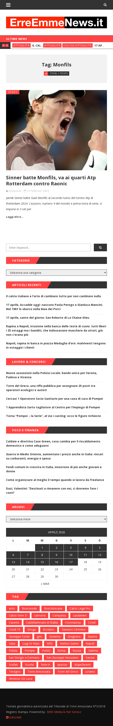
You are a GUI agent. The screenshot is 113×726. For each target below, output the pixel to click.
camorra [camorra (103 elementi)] (39, 615)
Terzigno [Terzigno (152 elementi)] (14, 671)
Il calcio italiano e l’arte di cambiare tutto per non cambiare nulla (53, 296)
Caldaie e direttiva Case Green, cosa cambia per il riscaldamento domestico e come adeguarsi (53, 443)
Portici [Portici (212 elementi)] (46, 650)
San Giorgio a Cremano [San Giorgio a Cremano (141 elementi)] (24, 657)
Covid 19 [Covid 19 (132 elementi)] (14, 629)
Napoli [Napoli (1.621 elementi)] (90, 643)
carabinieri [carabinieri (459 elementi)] (79, 615)
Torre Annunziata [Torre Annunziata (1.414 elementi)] (39, 671)
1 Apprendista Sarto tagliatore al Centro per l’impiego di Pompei (53, 407)
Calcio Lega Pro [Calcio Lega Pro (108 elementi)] (80, 608)
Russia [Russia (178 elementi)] (77, 650)
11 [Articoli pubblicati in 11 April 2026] (85, 555)
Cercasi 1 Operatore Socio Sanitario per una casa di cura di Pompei (54, 399)
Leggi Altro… (14, 217)
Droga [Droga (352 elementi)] (31, 629)
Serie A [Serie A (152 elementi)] (45, 664)
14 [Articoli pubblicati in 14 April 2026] (27, 562)
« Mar (45, 584)
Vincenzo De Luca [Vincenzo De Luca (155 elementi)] (20, 678)
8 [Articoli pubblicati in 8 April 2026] (42, 555)
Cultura (70, 45)
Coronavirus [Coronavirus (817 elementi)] (73, 622)
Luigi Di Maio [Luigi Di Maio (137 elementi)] (31, 643)
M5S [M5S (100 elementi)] (50, 643)
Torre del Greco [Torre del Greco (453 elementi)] (68, 671)
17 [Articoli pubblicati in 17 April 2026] (70, 562)
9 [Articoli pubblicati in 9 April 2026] (56, 555)
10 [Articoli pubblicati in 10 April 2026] (70, 555)
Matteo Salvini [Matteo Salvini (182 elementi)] (69, 643)
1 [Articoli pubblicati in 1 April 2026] (42, 548)
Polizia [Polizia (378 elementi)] (13, 650)
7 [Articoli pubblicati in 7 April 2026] (27, 555)
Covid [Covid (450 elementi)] (91, 622)
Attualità (22, 45)
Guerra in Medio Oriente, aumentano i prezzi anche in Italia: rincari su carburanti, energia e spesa (54, 456)
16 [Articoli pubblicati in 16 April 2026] (56, 562)
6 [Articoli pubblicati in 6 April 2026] (13, 555)
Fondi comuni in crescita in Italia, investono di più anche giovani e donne (54, 469)
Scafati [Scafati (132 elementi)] (13, 664)
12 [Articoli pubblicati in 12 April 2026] (99, 555)
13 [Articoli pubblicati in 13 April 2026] (13, 562)
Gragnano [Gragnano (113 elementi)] (74, 636)
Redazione (15, 191)
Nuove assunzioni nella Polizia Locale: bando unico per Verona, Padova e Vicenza (51, 375)
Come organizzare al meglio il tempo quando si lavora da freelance (55, 480)
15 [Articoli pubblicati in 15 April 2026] (42, 562)
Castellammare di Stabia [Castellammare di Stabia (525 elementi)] (42, 622)
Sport (13, 92)
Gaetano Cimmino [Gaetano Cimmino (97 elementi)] (74, 629)
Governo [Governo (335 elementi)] (55, 636)
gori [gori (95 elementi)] (39, 636)
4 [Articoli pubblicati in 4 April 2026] (85, 548)
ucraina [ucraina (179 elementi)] (90, 671)
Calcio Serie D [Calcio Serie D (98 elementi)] (18, 615)
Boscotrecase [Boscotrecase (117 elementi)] (53, 608)
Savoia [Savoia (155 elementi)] (90, 657)
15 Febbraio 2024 (38, 191)
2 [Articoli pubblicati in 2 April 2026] (56, 548)
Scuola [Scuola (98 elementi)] (29, 664)
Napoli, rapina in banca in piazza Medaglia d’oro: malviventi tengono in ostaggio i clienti (56, 345)
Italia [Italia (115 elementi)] (12, 643)
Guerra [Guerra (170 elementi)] (92, 636)
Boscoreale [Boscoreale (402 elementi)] (29, 608)
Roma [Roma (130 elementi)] (61, 650)
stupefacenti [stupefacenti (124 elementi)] (82, 664)
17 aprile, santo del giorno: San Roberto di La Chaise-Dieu (47, 317)
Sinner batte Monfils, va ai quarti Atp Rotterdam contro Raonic (51, 180)
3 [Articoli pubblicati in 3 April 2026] (71, 548)
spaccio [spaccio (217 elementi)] (62, 664)
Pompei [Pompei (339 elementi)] (30, 650)
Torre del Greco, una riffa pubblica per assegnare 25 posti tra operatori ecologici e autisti (50, 388)
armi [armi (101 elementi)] (12, 608)
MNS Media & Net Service (64, 712)
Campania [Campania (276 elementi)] (59, 615)
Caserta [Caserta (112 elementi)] (14, 622)
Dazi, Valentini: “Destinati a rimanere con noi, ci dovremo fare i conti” (52, 491)
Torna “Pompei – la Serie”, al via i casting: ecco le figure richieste (53, 416)
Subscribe (13, 717)
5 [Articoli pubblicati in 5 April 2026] (99, 548)
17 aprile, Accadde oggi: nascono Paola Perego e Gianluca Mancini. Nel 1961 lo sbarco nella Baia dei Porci (54, 307)
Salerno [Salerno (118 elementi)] (93, 650)
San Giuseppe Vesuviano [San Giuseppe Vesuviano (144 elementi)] (62, 657)
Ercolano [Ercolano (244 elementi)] (48, 629)
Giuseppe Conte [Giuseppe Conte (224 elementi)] (19, 636)
